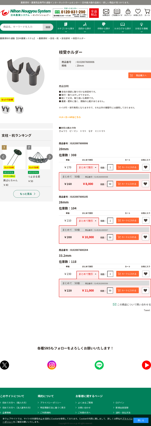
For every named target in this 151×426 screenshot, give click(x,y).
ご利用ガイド (117, 12)
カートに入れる (129, 167)
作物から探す (103, 25)
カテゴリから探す (65, 25)
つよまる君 (34, 176)
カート (147, 12)
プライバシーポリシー (50, 402)
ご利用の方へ (84, 412)
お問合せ (106, 12)
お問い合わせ (84, 407)
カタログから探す (122, 25)
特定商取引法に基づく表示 (53, 407)
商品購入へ (141, 75)
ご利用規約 (45, 412)
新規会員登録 (122, 407)
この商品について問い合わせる (134, 304)
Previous (3, 157)
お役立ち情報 (141, 25)
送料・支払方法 (123, 412)
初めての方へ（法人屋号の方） (17, 407)
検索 (48, 27)
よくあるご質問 (85, 402)
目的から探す (84, 25)
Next (50, 157)
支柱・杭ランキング (16, 135)
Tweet (147, 310)
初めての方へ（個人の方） (15, 402)
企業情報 (6, 412)
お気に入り (138, 12)
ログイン (128, 12)
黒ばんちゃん (10, 180)
